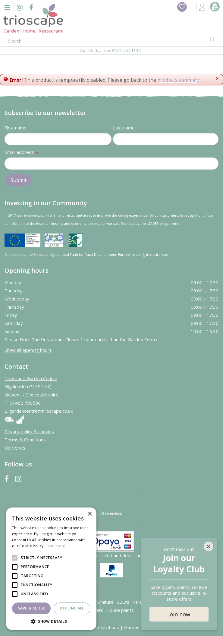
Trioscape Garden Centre (31, 378)
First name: (16, 128)
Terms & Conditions (25, 440)
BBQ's (122, 602)
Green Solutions (102, 627)
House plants (120, 610)
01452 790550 (25, 403)
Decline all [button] (72, 608)
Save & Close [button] (31, 608)
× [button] (89, 514)
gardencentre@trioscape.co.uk (41, 411)
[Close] (208, 546)
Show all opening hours (28, 350)
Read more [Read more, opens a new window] (55, 546)
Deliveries (15, 448)
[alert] (51, 568)
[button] (51, 621)
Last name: (124, 128)
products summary (178, 80)
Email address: (21, 152)
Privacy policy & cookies (29, 431)
